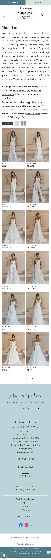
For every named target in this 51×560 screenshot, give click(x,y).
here (29, 558)
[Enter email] (25, 410)
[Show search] (40, 17)
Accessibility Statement (25, 546)
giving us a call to (32, 115)
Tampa (38, 2)
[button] (4, 16)
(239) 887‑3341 (26, 478)
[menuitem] (4, 16)
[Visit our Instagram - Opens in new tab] (26, 528)
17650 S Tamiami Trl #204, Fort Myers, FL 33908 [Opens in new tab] (25, 491)
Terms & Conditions (19, 543)
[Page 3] (29, 380)
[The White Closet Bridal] (25, 17)
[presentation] (13, 147)
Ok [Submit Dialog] (48, 555)
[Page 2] (26, 380)
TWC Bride (25, 512)
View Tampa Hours (25, 461)
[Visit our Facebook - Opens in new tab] (21, 528)
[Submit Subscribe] (41, 410)
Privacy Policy (34, 543)
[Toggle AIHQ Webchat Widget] (4, 555)
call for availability (21, 92)
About (25, 505)
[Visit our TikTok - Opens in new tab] (31, 527)
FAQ (25, 508)
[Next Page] (33, 380)
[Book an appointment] (25, 8)
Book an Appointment (25, 501)
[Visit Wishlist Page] (46, 16)
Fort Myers (13, 2)
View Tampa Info (25, 519)
